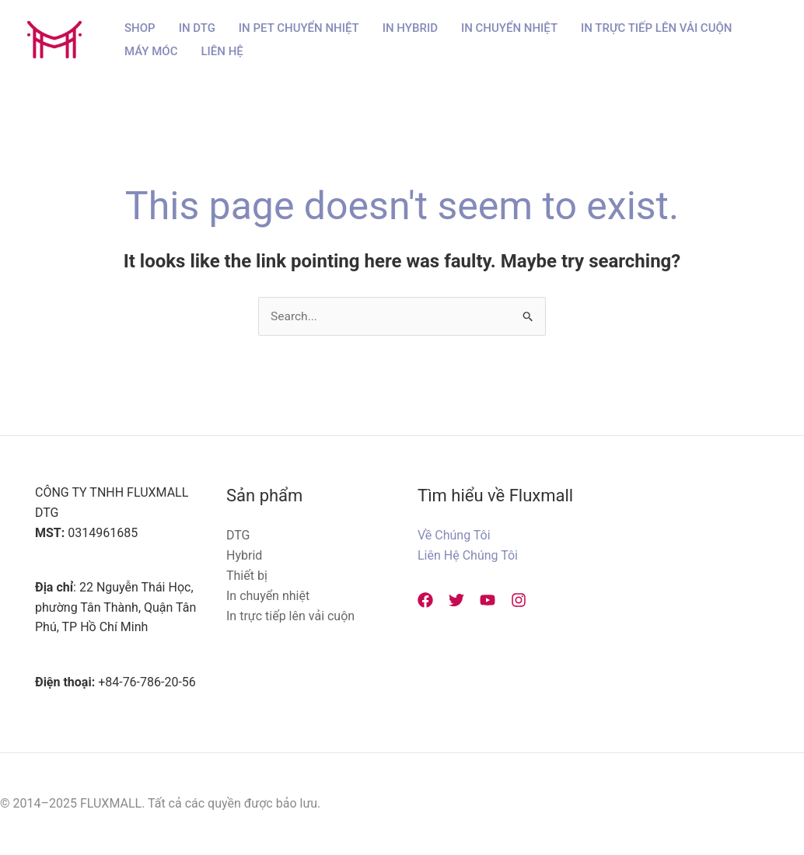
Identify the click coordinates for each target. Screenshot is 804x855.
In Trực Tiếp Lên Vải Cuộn (656, 28)
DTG (238, 536)
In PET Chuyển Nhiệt (299, 28)
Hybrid (244, 556)
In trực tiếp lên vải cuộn (290, 616)
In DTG (197, 28)
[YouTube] (480, 600)
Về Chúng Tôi (454, 536)
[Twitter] (452, 600)
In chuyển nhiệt (267, 595)
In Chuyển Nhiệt (509, 28)
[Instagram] (507, 600)
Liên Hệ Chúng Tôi (468, 556)
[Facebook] (425, 600)
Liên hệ (222, 51)
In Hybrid (410, 28)
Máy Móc (151, 51)
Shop (140, 28)
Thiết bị (246, 575)
